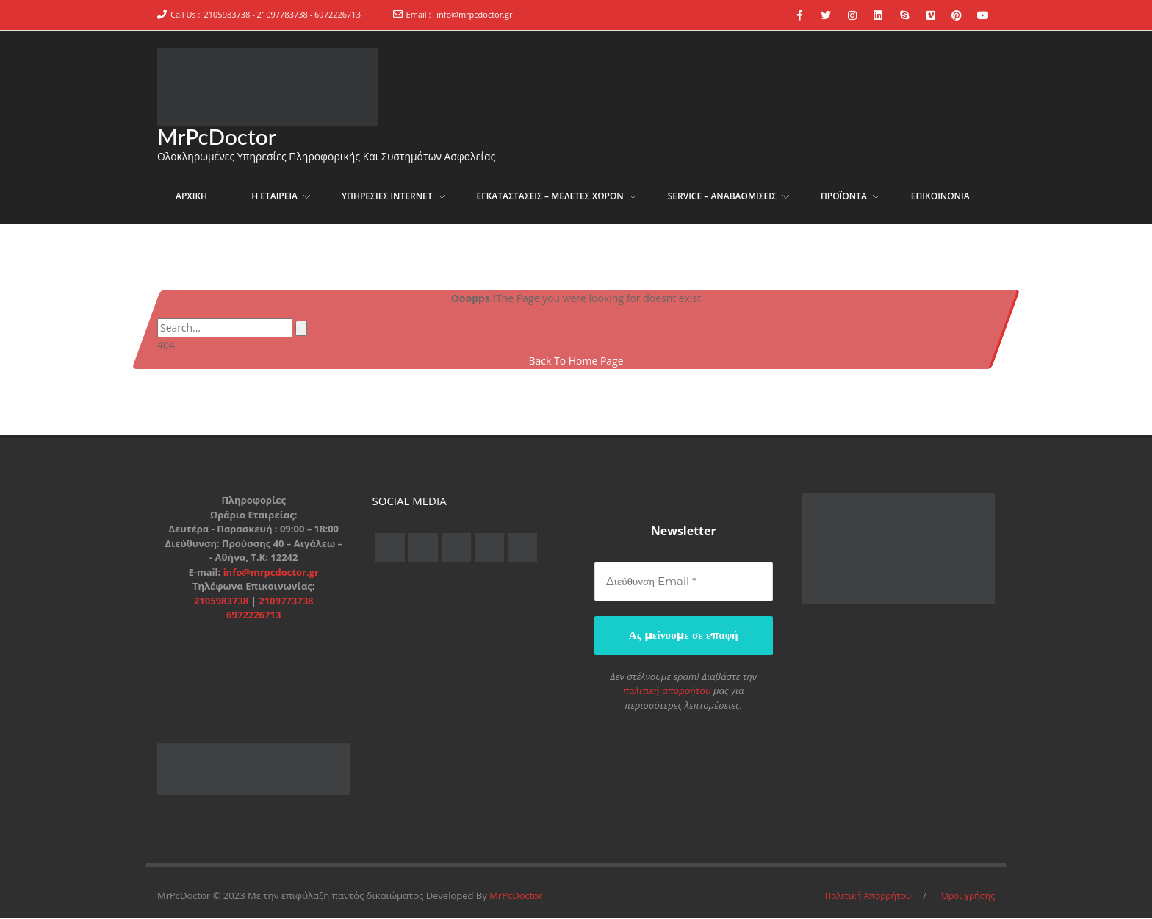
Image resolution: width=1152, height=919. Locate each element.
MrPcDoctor (217, 137)
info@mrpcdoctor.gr (474, 14)
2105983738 (222, 601)
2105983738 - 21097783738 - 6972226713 (282, 14)
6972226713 (253, 616)
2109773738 (286, 601)
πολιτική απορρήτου (667, 691)
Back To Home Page (575, 362)
